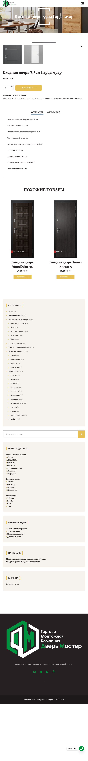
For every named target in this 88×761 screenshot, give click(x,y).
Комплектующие (16, 408)
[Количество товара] (8, 144)
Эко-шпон (15, 392)
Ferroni (13, 156)
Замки (13, 440)
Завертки (15, 448)
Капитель (15, 424)
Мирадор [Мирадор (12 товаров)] (11, 531)
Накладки (15, 456)
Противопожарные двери (20, 404)
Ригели (14, 464)
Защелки (14, 444)
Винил (13, 396)
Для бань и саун (15, 400)
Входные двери (19, 152)
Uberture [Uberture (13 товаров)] (10, 522)
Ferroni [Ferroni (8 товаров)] (10, 539)
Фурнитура (13, 428)
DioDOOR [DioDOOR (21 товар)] (10, 520)
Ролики (14, 468)
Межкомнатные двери (18, 376)
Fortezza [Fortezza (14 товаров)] (10, 541)
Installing (12, 476)
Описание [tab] (37, 169)
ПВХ (12, 384)
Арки (11, 369)
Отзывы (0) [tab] (53, 169)
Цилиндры (15, 452)
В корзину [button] (21, 334)
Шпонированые (17, 388)
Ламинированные (18, 380)
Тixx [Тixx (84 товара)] (8, 563)
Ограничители (17, 460)
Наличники (15, 416)
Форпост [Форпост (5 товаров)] (10, 544)
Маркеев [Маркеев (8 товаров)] (10, 528)
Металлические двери (72, 156)
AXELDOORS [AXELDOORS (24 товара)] (12, 517)
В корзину (27, 145)
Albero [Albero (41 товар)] (9, 514)
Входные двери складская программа (46, 156)
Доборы (14, 420)
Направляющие (17, 472)
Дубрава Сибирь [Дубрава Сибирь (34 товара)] (14, 525)
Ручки (13, 432)
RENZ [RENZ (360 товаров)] (9, 561)
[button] (82, 46)
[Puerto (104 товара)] (9, 558)
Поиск (81, 491)
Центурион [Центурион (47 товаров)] (11, 547)
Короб (13, 412)
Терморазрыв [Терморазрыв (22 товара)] (13, 588)
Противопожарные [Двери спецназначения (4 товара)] (15, 591)
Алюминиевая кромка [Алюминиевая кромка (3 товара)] (16, 586)
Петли (13, 436)
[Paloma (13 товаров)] (10, 555)
